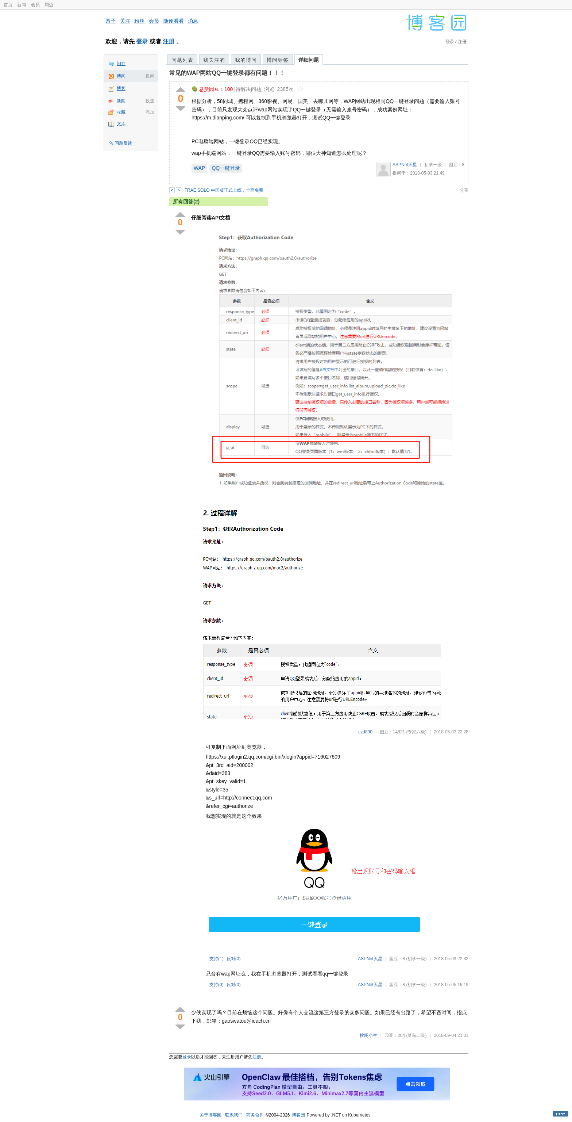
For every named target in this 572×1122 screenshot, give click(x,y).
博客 (121, 88)
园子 (110, 21)
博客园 (298, 1115)
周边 (49, 4)
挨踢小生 (368, 1035)
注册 (168, 41)
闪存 (121, 63)
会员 (35, 4)
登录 (142, 41)
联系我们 (234, 1115)
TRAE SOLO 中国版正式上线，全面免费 (224, 190)
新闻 (21, 4)
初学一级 (433, 164)
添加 (150, 112)
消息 (193, 21)
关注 (125, 21)
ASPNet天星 (405, 164)
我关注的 (214, 60)
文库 (121, 123)
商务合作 (255, 1115)
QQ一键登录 (226, 168)
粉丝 (139, 21)
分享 (464, 190)
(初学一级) (416, 958)
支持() (216, 958)
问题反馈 (123, 143)
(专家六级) (416, 731)
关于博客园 (210, 1115)
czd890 (365, 731)
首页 (8, 4)
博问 (121, 76)
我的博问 (246, 60)
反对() (234, 958)
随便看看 (173, 21)
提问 (150, 76)
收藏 (121, 112)
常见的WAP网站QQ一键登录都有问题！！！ (227, 73)
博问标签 (278, 60)
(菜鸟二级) (416, 1035)
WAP (199, 168)
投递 (150, 100)
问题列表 (182, 60)
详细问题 (308, 60)
